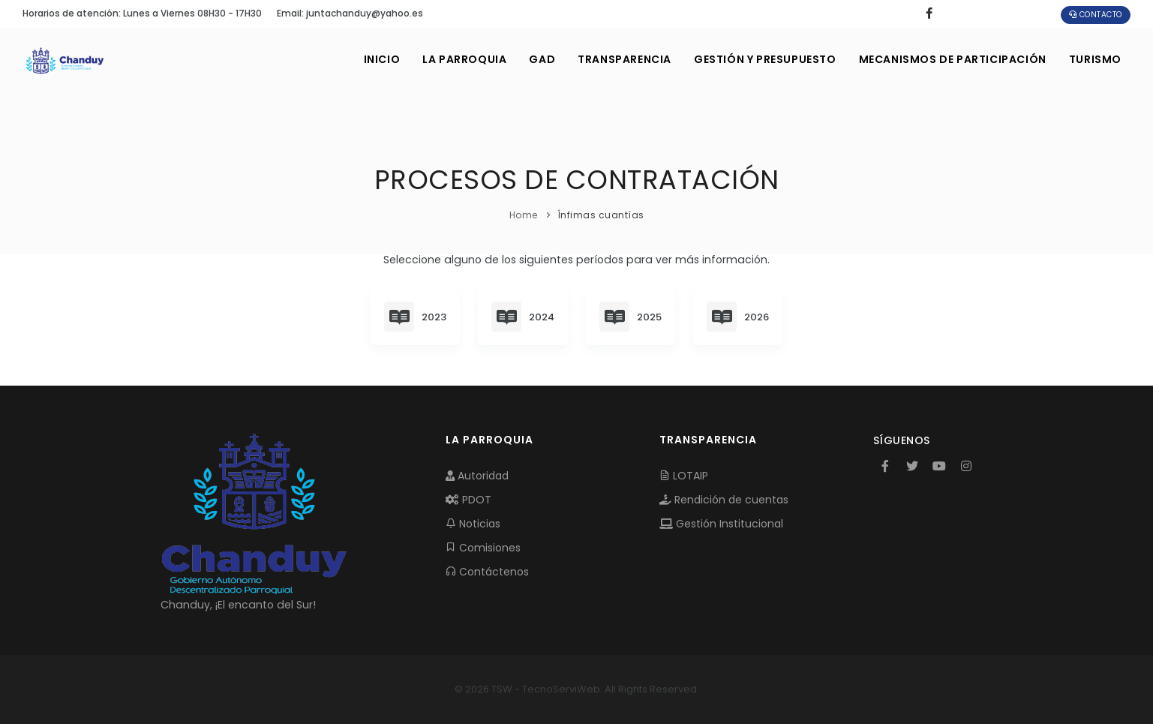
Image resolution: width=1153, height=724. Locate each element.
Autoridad (477, 475)
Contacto (1095, 14)
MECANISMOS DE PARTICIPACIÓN (952, 59)
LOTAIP (683, 475)
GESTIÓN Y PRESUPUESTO (765, 59)
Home (523, 215)
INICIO (382, 59)
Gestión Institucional (721, 523)
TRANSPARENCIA (624, 59)
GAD (542, 59)
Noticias (473, 523)
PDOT (468, 499)
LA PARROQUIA (464, 59)
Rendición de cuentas (723, 499)
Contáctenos (487, 571)
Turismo (1095, 59)
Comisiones (483, 547)
